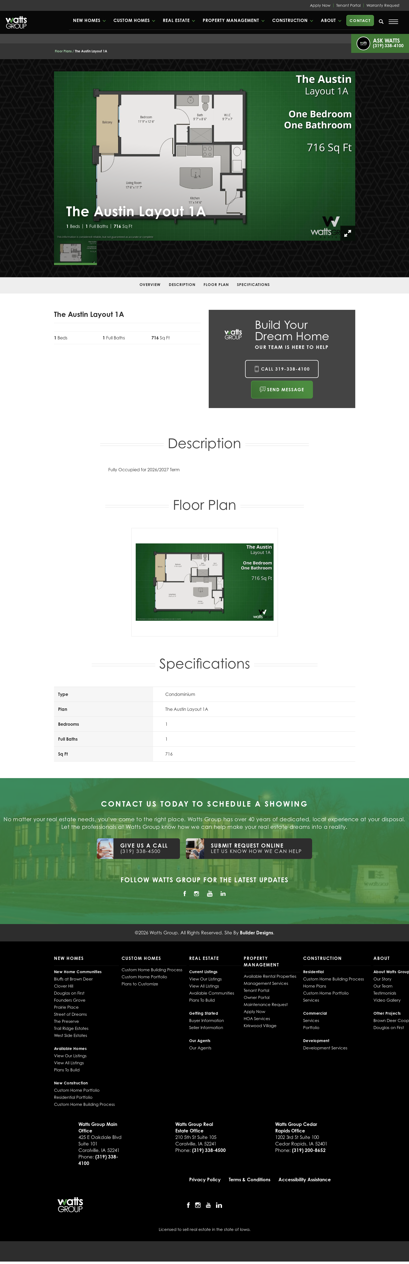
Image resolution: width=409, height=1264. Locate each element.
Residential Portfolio (73, 1099)
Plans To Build (67, 1072)
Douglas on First (69, 995)
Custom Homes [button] (147, 20)
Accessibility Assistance (304, 1182)
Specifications (253, 284)
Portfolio (311, 1029)
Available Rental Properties (270, 978)
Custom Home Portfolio (77, 1092)
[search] (381, 21)
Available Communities (211, 995)
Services (311, 1002)
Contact (360, 20)
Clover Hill (63, 988)
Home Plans (314, 988)
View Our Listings (70, 1058)
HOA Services (257, 1020)
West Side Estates (70, 1037)
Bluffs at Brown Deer (73, 981)
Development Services (325, 1050)
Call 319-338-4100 (285, 369)
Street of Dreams (70, 1016)
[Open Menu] (393, 22)
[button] (108, 20)
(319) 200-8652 (309, 1152)
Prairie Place (66, 1009)
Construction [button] (293, 20)
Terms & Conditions (249, 1182)
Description (182, 284)
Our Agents (200, 1050)
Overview (150, 284)
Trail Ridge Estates (71, 1030)
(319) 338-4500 (209, 1152)
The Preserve (66, 1023)
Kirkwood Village (260, 1028)
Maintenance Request (266, 1006)
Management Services (266, 985)
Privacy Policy (205, 1182)
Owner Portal (257, 999)
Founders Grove (69, 1002)
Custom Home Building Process (84, 1106)
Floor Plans (63, 51)
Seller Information (206, 1029)
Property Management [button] (239, 20)
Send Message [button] (285, 389)
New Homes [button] (105, 20)
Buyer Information (206, 1022)
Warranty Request (383, 5)
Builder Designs (256, 935)
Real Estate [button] (189, 20)
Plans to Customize (140, 986)
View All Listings (69, 1065)
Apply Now (320, 5)
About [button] (329, 20)
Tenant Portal (348, 5)
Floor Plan (216, 284)
